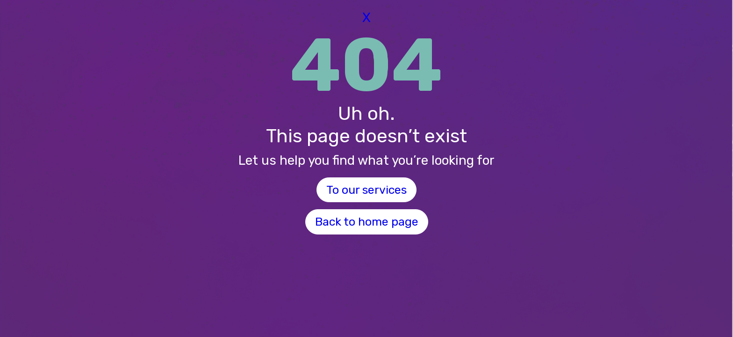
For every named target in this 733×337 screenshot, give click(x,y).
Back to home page (366, 221)
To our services (366, 190)
